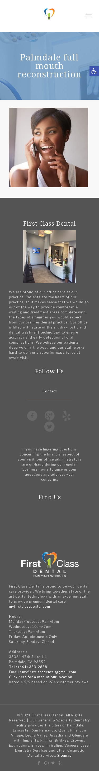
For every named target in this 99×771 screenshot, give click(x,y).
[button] (94, 71)
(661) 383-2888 (32, 667)
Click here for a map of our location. (41, 677)
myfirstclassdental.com (29, 606)
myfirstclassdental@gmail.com (49, 672)
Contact (50, 391)
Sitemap (64, 755)
